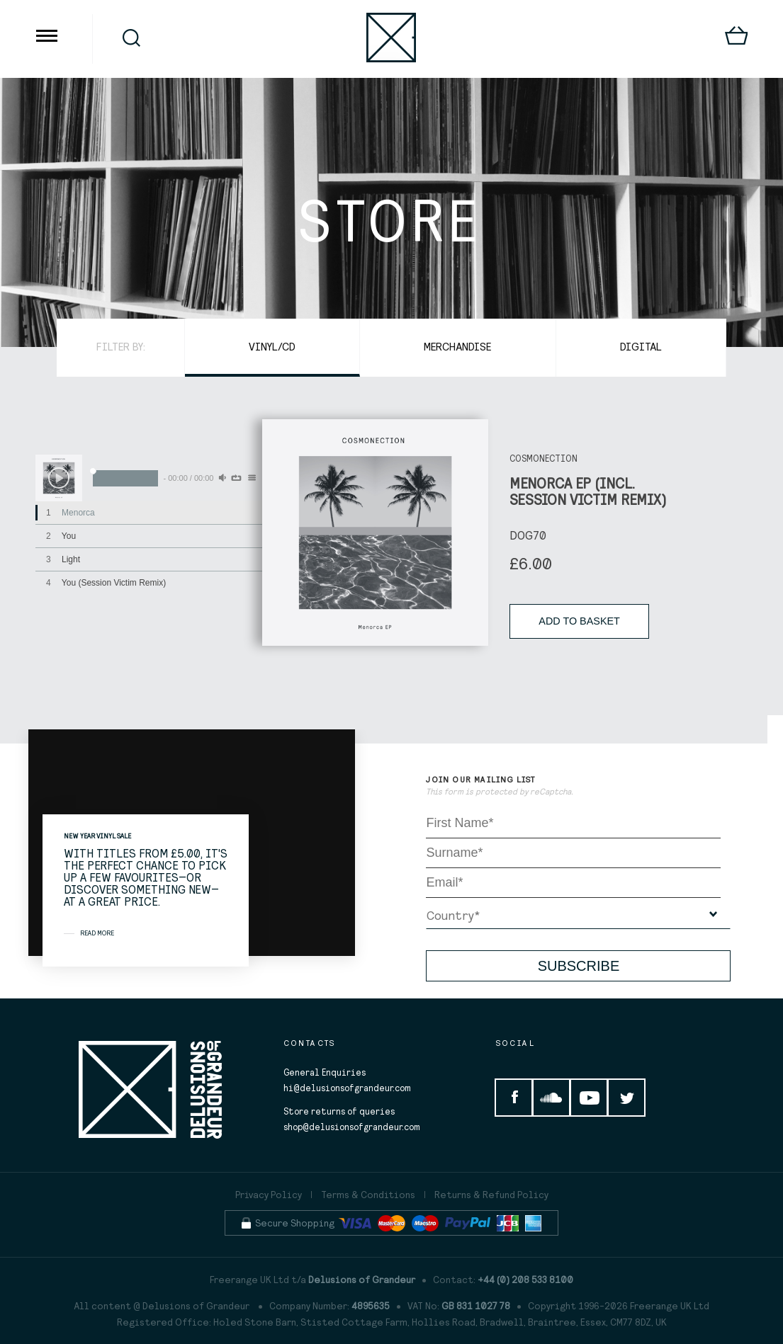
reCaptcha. (551, 791)
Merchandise (458, 346)
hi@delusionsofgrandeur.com (347, 1088)
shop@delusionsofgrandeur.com (351, 1127)
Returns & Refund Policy (491, 1194)
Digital (641, 346)
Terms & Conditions (368, 1194)
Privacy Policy (268, 1194)
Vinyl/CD (272, 346)
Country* (453, 915)
